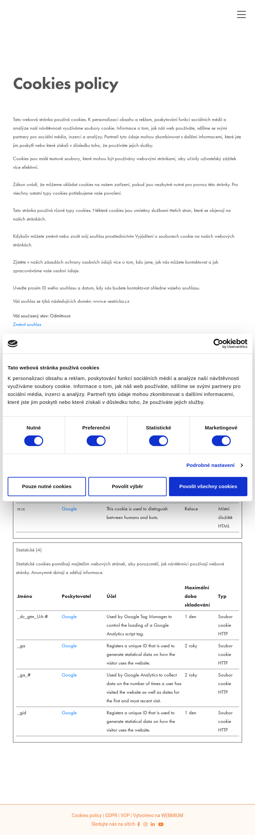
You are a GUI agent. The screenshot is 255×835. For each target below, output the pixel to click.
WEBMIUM (172, 815)
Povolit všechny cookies (208, 486)
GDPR (111, 815)
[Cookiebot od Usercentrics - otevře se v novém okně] (218, 344)
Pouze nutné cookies (46, 486)
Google (69, 508)
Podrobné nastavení (210, 465)
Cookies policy (87, 815)
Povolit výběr (127, 486)
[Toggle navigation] (241, 13)
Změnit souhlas (27, 324)
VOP (125, 815)
